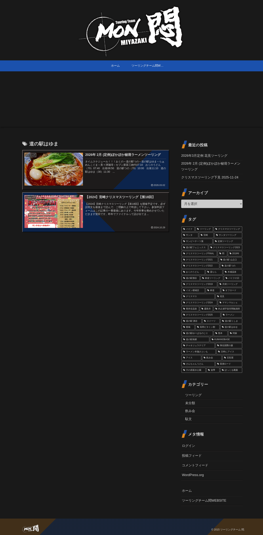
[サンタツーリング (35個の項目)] (228, 235)
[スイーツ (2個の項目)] (211, 321)
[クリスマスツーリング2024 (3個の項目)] (199, 302)
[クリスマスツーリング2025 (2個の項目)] (201, 315)
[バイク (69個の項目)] (188, 229)
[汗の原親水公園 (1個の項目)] (194, 370)
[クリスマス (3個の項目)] (198, 296)
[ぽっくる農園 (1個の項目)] (231, 370)
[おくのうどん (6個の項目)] (193, 272)
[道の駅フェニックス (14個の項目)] (195, 247)
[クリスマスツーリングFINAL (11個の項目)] (199, 253)
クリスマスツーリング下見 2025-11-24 (209, 177)
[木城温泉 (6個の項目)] (232, 272)
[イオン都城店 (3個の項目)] (193, 290)
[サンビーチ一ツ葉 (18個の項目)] (197, 241)
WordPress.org (193, 475)
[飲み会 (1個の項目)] (212, 358)
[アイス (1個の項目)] (191, 358)
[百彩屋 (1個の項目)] (232, 358)
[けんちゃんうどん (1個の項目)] (198, 364)
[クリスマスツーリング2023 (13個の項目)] (225, 247)
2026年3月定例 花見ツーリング (204, 155)
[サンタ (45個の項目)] (190, 235)
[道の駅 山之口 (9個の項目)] (230, 260)
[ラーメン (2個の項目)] (231, 315)
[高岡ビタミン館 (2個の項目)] (207, 327)
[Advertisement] (131, 101)
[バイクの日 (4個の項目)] (233, 278)
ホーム (187, 490)
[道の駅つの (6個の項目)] (231, 266)
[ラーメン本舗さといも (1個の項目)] (199, 352)
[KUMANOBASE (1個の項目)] (226, 339)
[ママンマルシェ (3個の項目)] (230, 302)
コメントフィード (195, 465)
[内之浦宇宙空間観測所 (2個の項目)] (228, 309)
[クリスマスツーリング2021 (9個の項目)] (200, 260)
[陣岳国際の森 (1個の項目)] (229, 345)
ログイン (188, 446)
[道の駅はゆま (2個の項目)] (231, 327)
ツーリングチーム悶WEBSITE (204, 500)
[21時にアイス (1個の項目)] (229, 352)
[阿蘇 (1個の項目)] (235, 333)
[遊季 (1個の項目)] (213, 370)
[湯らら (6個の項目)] (214, 272)
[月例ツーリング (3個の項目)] (230, 284)
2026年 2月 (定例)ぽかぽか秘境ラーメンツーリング (210, 166)
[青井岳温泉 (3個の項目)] (190, 309)
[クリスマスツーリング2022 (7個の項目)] (200, 266)
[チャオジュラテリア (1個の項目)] (198, 345)
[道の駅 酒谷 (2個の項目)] (192, 321)
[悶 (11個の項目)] (222, 253)
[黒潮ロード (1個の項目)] (229, 364)
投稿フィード (192, 455)
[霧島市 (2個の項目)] (206, 309)
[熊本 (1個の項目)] (221, 333)
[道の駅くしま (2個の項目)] (231, 321)
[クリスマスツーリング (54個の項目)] (228, 229)
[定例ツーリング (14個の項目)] (227, 241)
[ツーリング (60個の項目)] (204, 229)
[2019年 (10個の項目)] (235, 253)
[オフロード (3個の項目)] (231, 290)
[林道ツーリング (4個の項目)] (212, 278)
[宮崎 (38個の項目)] (206, 235)
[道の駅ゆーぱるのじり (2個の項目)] (197, 333)
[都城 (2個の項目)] (188, 327)
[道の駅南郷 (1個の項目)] (195, 339)
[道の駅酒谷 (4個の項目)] (191, 278)
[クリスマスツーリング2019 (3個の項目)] (199, 284)
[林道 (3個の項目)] (213, 290)
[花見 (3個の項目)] (229, 296)
